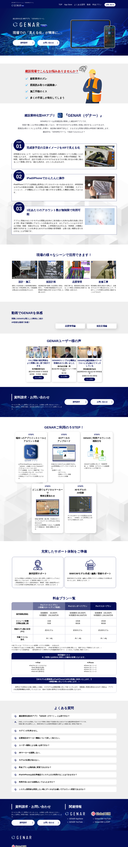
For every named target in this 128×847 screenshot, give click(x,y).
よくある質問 (79, 5)
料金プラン (97, 5)
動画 (88, 5)
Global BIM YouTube (103, 819)
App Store (68, 5)
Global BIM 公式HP (102, 822)
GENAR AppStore (76, 819)
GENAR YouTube (76, 822)
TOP (60, 5)
